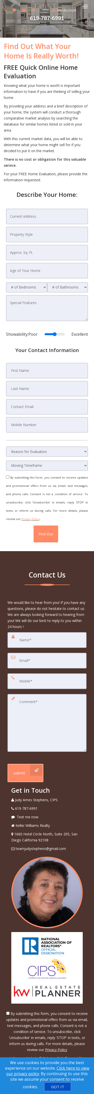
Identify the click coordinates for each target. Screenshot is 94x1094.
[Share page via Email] (34, 10)
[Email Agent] (47, 849)
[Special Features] (47, 308)
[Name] (47, 640)
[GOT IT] (57, 1086)
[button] (46, 534)
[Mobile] (47, 681)
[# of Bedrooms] (26, 287)
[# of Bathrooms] (67, 287)
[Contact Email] (47, 407)
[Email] (47, 660)
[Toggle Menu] (85, 7)
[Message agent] (47, 817)
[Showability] (54, 334)
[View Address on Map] (47, 837)
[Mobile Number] (47, 425)
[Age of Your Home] (47, 270)
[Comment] (47, 723)
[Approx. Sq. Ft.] (47, 252)
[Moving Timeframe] (47, 465)
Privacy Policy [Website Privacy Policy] (31, 519)
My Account (64, 10)
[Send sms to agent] (15, 10)
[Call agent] (6, 10)
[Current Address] (47, 216)
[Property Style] (47, 234)
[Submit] (25, 773)
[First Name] (47, 370)
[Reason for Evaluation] (47, 451)
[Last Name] (47, 388)
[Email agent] (24, 10)
